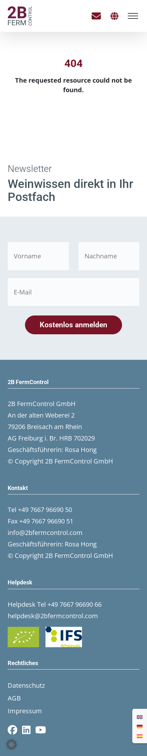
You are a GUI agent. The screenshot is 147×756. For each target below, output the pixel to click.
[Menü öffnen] (133, 16)
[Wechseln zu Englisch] (139, 716)
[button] (11, 744)
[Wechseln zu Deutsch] (139, 726)
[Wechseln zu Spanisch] (139, 735)
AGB (14, 698)
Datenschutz (26, 685)
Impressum (25, 711)
